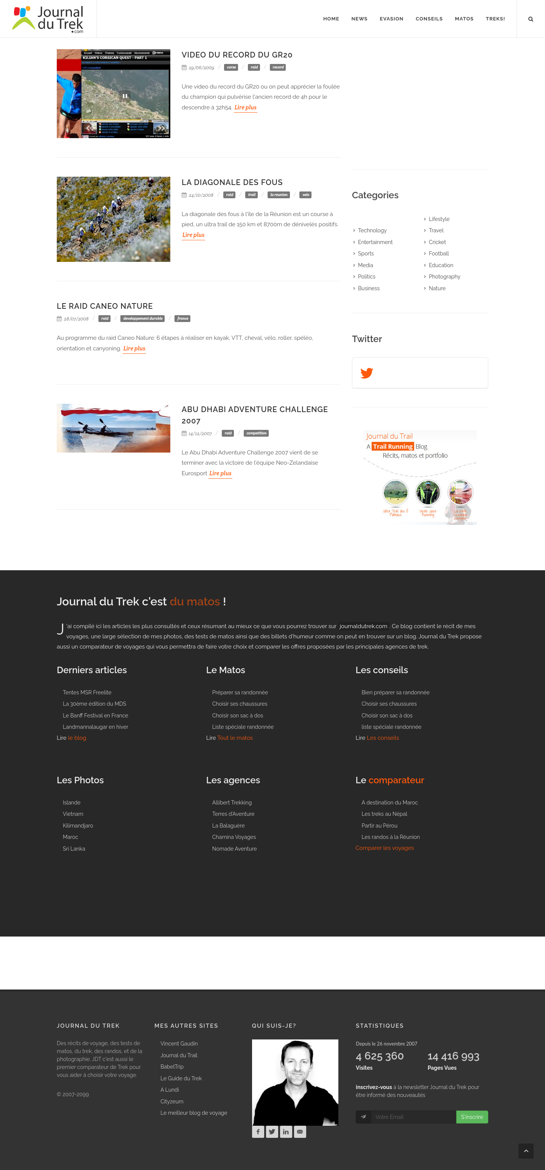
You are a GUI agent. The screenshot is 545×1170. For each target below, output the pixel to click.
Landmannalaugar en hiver (95, 727)
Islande (72, 803)
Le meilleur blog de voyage (193, 1113)
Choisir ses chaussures (240, 704)
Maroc (70, 837)
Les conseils (383, 737)
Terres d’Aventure (233, 814)
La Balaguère (228, 826)
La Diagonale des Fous (232, 182)
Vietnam (73, 814)
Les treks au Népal (384, 814)
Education (441, 265)
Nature (437, 288)
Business (369, 288)
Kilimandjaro (78, 826)
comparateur (397, 780)
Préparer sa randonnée (240, 692)
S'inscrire (472, 1117)
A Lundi (169, 1090)
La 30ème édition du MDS (94, 704)
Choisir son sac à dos (237, 716)
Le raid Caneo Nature (105, 306)
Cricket (437, 242)
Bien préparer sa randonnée (396, 692)
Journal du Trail (179, 1055)
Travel (436, 230)
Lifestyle (439, 219)
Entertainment (375, 242)
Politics (366, 277)
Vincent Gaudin (179, 1044)
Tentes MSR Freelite (87, 692)
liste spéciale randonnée (392, 727)
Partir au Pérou (380, 826)
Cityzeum (172, 1101)
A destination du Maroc (390, 803)
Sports (366, 253)
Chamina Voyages (234, 837)
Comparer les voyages (385, 848)
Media (365, 265)
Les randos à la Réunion (391, 837)
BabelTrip (172, 1067)
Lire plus (246, 107)
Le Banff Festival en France (95, 716)
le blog (77, 737)
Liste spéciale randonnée (243, 727)
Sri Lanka (74, 849)
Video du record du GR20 (237, 54)
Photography (444, 277)
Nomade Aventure (234, 849)
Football (439, 253)
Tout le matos (235, 737)
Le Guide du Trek (181, 1078)
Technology (372, 230)
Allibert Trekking (232, 803)
